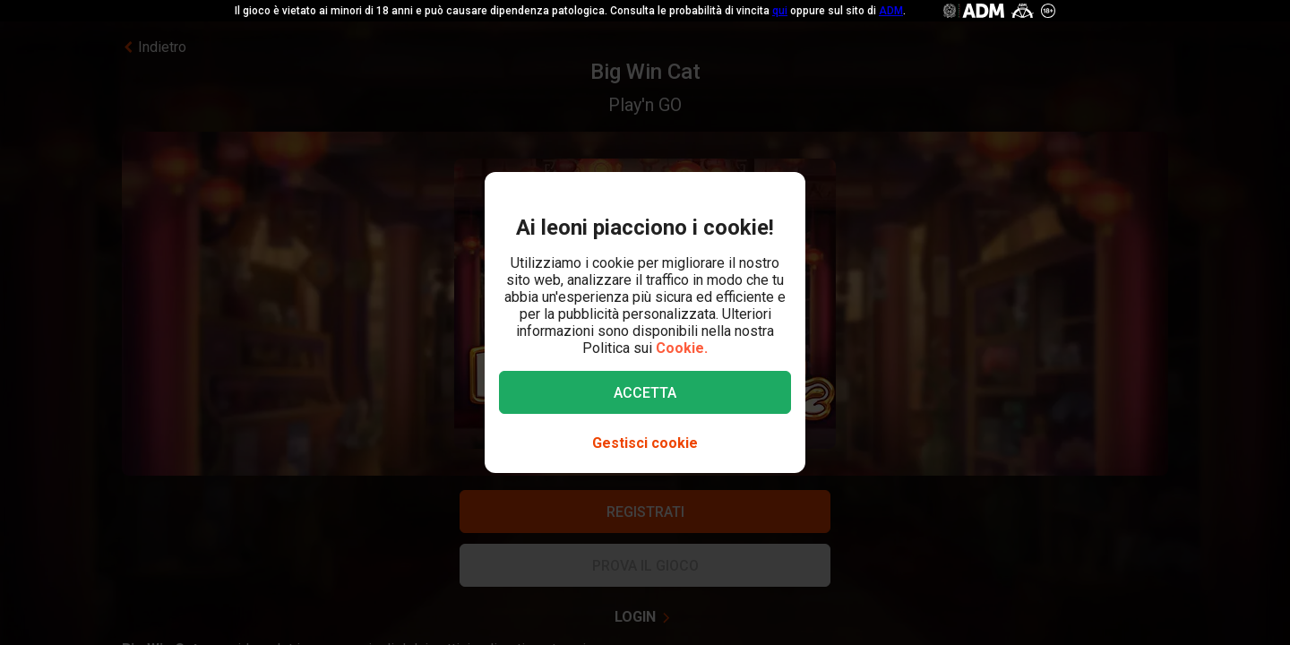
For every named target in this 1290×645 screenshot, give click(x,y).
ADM (891, 10)
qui (779, 10)
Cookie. (682, 348)
